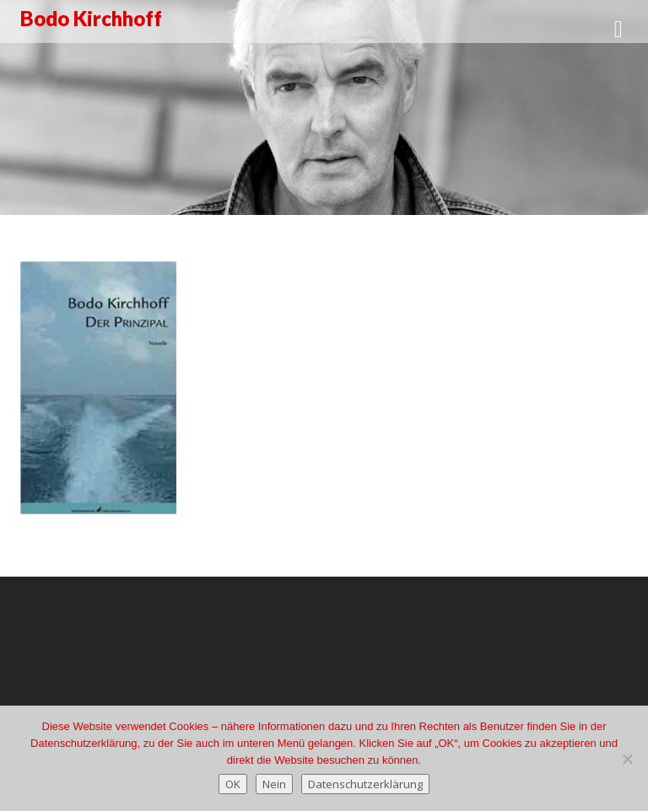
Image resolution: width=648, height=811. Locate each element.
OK (232, 784)
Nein (274, 784)
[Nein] (626, 758)
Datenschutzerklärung (365, 784)
